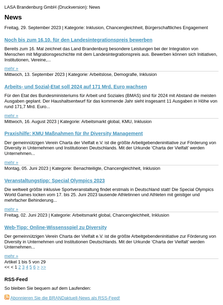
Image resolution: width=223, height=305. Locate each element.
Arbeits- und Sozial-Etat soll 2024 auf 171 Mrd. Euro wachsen (76, 86)
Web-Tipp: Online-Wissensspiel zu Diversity (56, 227)
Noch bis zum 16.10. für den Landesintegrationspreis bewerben (79, 40)
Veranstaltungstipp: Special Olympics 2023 (55, 180)
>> (43, 267)
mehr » (11, 68)
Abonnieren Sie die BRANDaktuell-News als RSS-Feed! (65, 297)
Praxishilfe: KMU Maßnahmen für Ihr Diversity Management (74, 133)
